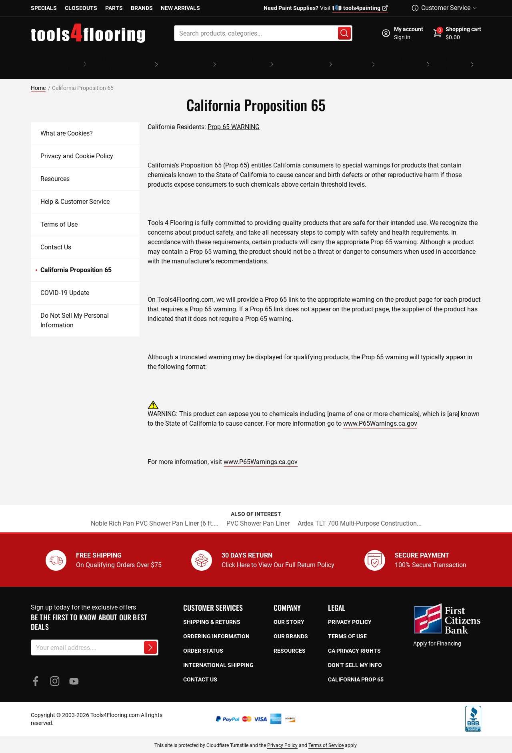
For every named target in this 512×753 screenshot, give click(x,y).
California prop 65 (356, 668)
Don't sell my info (355, 653)
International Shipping (218, 653)
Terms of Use (59, 213)
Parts (114, 8)
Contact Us (55, 235)
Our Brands (291, 625)
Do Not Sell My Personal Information (74, 308)
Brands (142, 8)
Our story (289, 610)
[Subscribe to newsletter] (150, 635)
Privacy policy (350, 610)
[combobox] (263, 33)
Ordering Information (216, 625)
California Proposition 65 (76, 258)
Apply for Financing (437, 632)
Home (38, 76)
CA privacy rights (354, 639)
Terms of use (347, 625)
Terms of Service (326, 734)
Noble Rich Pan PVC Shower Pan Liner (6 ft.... (154, 512)
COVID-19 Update (64, 281)
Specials (44, 8)
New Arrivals (180, 8)
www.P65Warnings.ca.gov (380, 412)
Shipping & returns (211, 610)
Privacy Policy (282, 734)
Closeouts (81, 8)
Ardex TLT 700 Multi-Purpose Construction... (360, 512)
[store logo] (88, 33)
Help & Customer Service (75, 190)
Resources (55, 167)
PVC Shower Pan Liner (258, 512)
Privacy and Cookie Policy (76, 144)
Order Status (203, 639)
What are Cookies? (66, 122)
